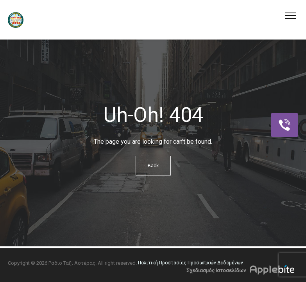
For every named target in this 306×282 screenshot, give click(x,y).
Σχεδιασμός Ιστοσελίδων (216, 270)
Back (153, 165)
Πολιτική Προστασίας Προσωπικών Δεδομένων (190, 263)
